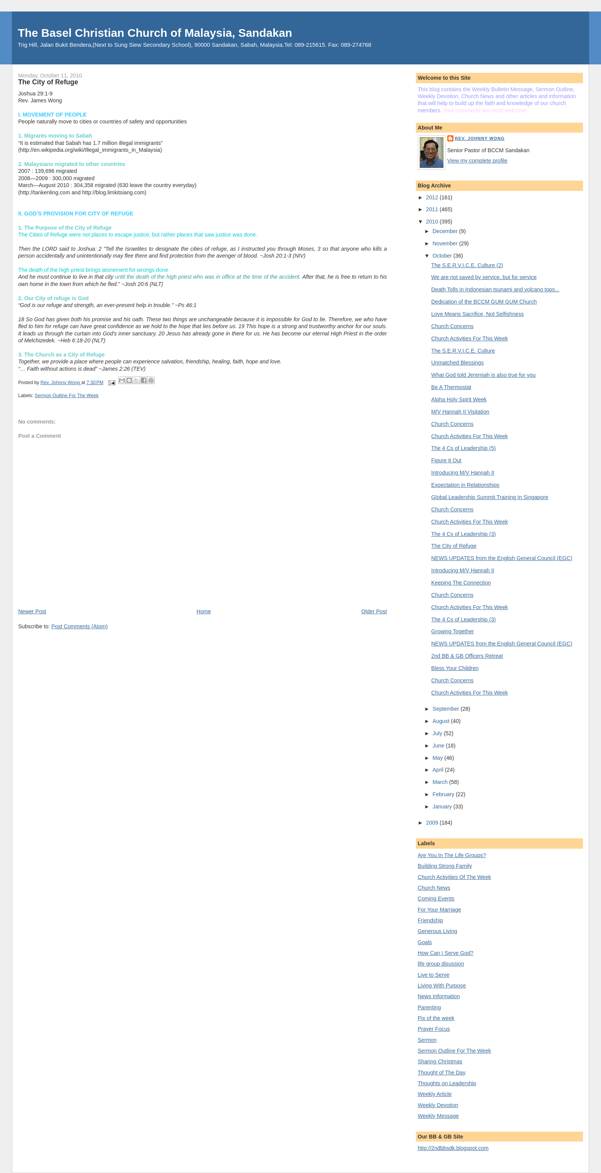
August (442, 721)
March (441, 782)
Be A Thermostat (451, 387)
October (443, 256)
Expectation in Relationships (465, 485)
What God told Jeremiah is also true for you (483, 375)
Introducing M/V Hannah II (462, 473)
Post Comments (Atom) (79, 626)
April (439, 770)
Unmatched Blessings (457, 363)
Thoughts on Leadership (447, 1083)
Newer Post (32, 611)
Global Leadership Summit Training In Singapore (489, 497)
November (446, 243)
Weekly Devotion (438, 1105)
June (439, 746)
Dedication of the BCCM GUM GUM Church (484, 302)
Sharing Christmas (440, 1061)
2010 (433, 222)
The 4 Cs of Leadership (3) (463, 534)
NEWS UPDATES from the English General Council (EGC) (501, 558)
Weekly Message (438, 1116)
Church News (434, 888)
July (438, 733)
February (444, 794)
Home (204, 611)
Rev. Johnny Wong (480, 138)
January (443, 806)
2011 (433, 209)
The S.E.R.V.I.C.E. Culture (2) (467, 265)
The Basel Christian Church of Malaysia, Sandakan (155, 32)
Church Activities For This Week (469, 338)
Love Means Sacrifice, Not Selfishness (477, 314)
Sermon (427, 1040)
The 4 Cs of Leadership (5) (463, 448)
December (446, 231)
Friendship (430, 920)
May (439, 758)
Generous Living (437, 931)
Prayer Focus (434, 1029)
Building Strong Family (445, 866)
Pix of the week (436, 1018)
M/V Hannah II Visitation (460, 412)
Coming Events (436, 898)
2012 (433, 197)
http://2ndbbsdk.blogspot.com (453, 1148)
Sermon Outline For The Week (67, 395)
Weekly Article (435, 1094)
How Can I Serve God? (446, 953)
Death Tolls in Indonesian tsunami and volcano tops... (495, 289)
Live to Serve (434, 975)
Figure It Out (446, 460)
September (447, 709)
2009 (433, 823)
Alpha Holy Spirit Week (459, 399)
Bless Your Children (455, 668)
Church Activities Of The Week (454, 877)
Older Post (374, 611)
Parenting (429, 1007)
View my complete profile (477, 161)
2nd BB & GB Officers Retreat (467, 656)
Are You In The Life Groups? (452, 855)
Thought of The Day (442, 1073)
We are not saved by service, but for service (484, 277)
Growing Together (452, 631)
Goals (425, 942)
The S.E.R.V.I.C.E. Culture (463, 351)
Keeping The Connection (461, 583)
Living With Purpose (442, 985)
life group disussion (441, 964)
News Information (439, 996)
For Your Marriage (439, 910)
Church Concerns (452, 326)
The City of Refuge (453, 546)
